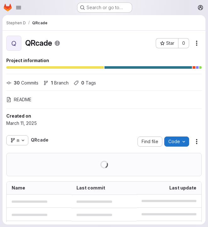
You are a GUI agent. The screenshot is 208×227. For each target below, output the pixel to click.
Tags (85, 82)
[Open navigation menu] (19, 8)
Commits (22, 82)
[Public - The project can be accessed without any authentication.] (57, 43)
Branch (56, 82)
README (18, 99)
